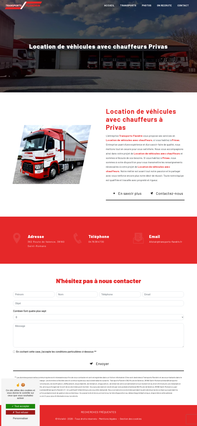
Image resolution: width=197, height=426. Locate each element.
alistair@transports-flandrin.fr (165, 226)
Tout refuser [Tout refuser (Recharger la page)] (20, 412)
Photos (146, 5)
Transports (128, 5)
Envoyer (102, 349)
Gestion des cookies (131, 418)
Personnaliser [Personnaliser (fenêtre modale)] (20, 418)
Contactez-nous (166, 193)
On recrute (164, 5)
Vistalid (62, 418)
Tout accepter (20, 406)
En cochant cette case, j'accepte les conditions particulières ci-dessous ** (56, 336)
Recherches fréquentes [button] (98, 412)
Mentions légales (108, 418)
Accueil (109, 5)
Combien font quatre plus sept (29, 296)
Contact (183, 5)
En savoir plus (126, 193)
